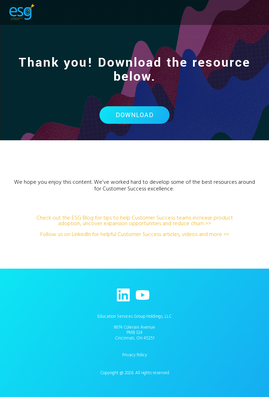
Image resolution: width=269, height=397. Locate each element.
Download (135, 115)
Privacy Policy (134, 355)
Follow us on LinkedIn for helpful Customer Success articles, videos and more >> (134, 234)
